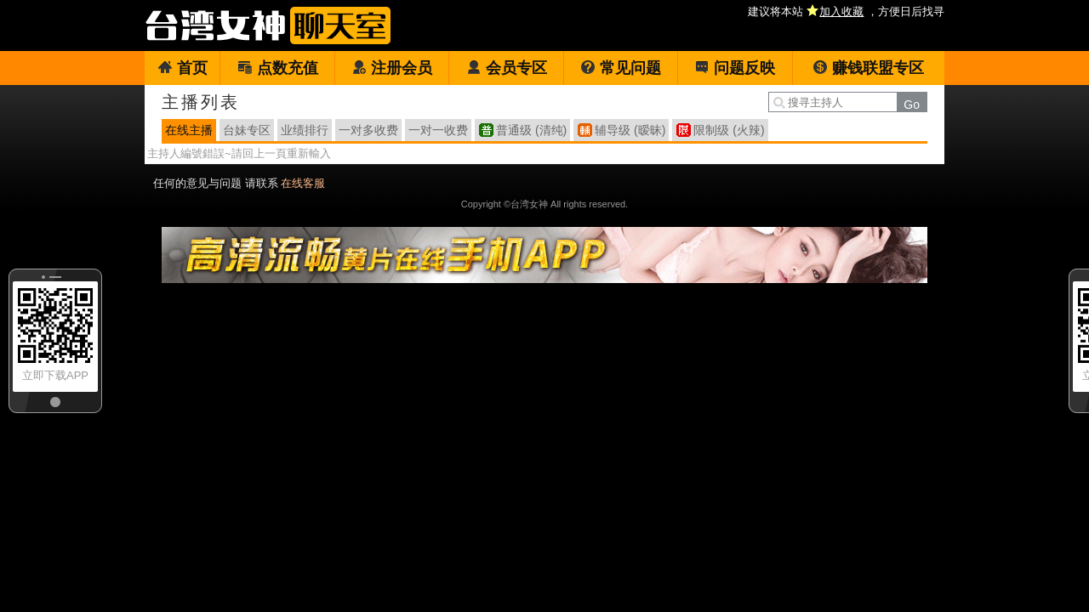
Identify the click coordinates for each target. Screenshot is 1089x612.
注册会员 (391, 68)
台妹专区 (247, 130)
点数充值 (277, 68)
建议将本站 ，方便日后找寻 (846, 11)
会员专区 (506, 68)
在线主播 (189, 130)
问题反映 (734, 68)
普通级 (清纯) (531, 130)
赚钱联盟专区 (868, 68)
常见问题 (620, 68)
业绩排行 (304, 130)
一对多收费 (368, 130)
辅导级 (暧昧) (630, 130)
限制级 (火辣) (728, 130)
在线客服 (303, 183)
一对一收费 (438, 130)
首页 (182, 68)
